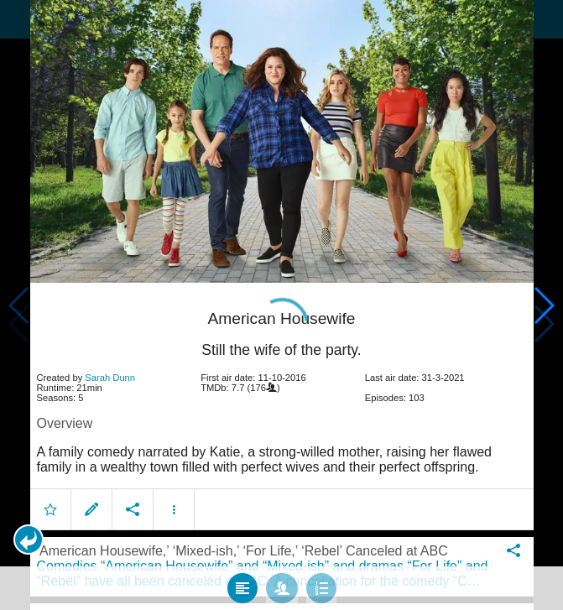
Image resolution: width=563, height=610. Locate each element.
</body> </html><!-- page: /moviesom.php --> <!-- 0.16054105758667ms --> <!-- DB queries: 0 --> (281, 305)
